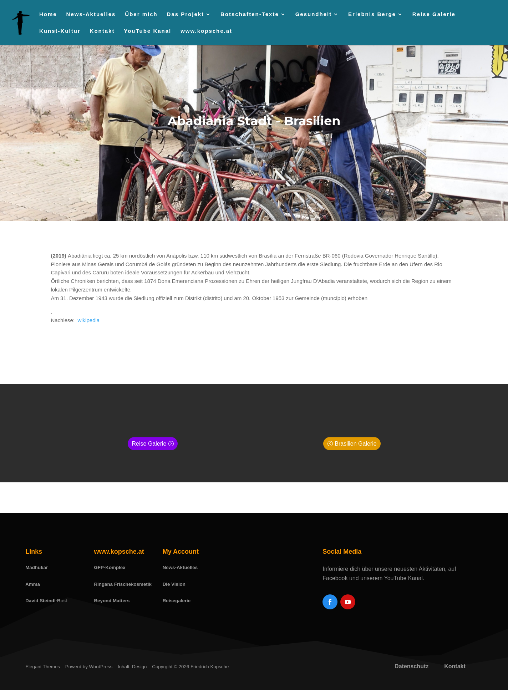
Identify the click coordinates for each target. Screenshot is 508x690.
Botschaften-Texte (249, 14)
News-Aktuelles (91, 14)
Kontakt (102, 31)
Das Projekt (185, 14)
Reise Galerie (434, 14)
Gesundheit (313, 14)
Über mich (141, 14)
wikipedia (88, 320)
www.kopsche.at (206, 31)
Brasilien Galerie (355, 444)
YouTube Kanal (147, 31)
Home (48, 14)
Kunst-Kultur (60, 31)
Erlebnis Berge (372, 14)
